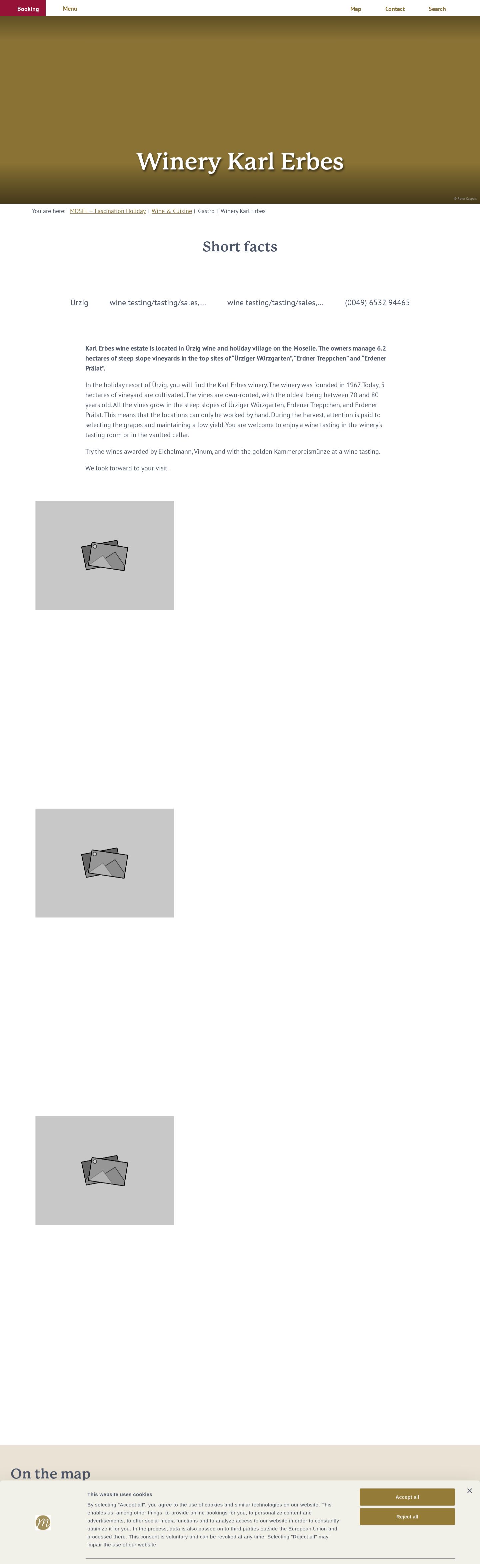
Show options (351, 1551)
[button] (23, 8)
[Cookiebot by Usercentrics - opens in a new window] (43, 1551)
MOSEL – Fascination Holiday (108, 211)
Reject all (407, 1496)
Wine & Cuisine (172, 211)
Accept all (407, 1476)
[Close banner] (469, 1470)
